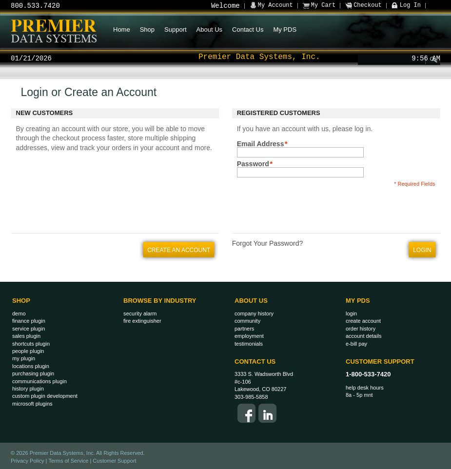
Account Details (363, 336)
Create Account (363, 321)
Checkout (367, 5)
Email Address (260, 143)
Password (253, 163)
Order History (360, 329)
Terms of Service (68, 461)
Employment (249, 336)
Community (247, 321)
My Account (275, 5)
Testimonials (249, 344)
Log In (410, 5)
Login (351, 313)
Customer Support (380, 361)
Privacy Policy (27, 461)
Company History (254, 313)
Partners (244, 329)
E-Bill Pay (356, 344)
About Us (251, 300)
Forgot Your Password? (267, 243)
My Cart (323, 5)
